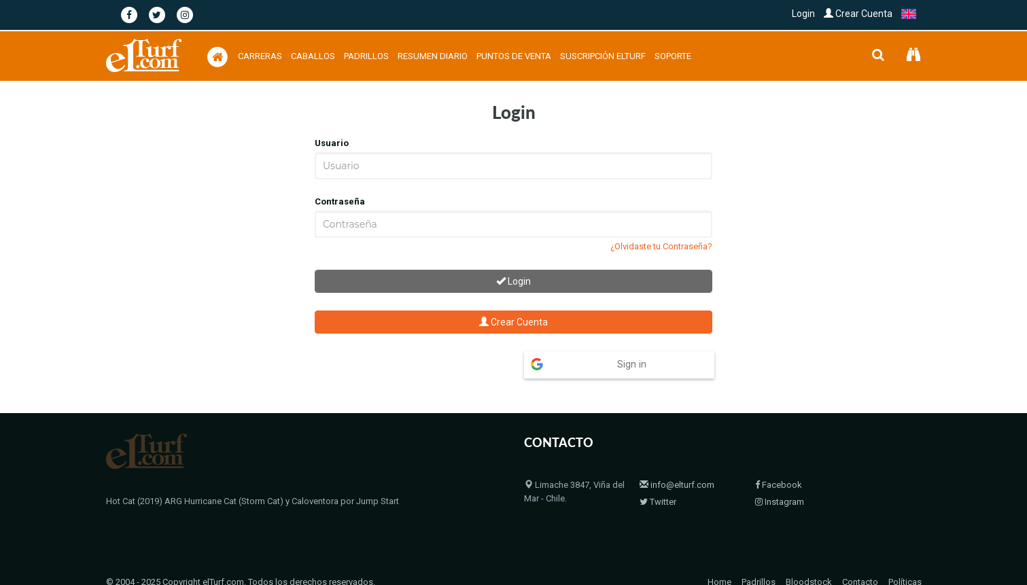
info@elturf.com (677, 458)
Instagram (779, 475)
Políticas (905, 555)
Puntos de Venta (513, 56)
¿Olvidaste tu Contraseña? (661, 246)
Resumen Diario (433, 56)
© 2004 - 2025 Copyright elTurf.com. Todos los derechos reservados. (240, 555)
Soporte (673, 56)
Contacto (860, 555)
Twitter (658, 475)
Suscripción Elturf (603, 56)
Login (803, 13)
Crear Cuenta (858, 13)
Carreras (260, 56)
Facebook (778, 458)
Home (719, 555)
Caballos (313, 56)
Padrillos (366, 56)
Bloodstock (809, 555)
